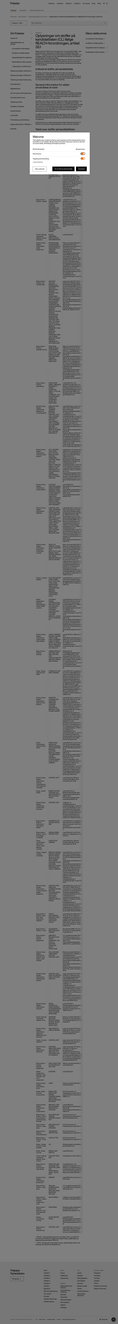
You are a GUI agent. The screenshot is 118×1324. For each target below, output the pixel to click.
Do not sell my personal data (63, 169)
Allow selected (39, 169)
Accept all (81, 169)
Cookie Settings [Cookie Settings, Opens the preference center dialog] (38, 162)
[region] (60, 153)
